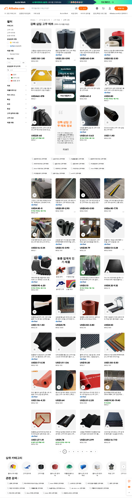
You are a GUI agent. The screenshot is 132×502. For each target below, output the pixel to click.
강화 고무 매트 (12, 483)
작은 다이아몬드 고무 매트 (16, 488)
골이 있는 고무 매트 (58, 173)
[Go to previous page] (60, 452)
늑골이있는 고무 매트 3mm (56, 488)
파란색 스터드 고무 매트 (69, 493)
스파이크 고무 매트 (74, 483)
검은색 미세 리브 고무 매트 (97, 159)
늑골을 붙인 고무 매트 (76, 159)
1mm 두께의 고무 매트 (96, 168)
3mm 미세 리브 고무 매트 (40, 168)
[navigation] (17, 236)
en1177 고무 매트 (75, 173)
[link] (129, 481)
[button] (76, 8)
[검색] (83, 8)
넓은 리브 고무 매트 (59, 164)
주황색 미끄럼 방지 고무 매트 (99, 488)
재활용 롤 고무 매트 (36, 488)
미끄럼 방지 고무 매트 (96, 164)
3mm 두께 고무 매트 (32, 493)
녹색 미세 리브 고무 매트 (40, 164)
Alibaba (32, 20)
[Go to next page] (95, 452)
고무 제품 (56, 20)
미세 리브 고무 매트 (78, 168)
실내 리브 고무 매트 (58, 159)
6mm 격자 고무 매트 (50, 493)
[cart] (103, 9)
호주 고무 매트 (112, 483)
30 (91, 451)
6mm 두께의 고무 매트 (56, 483)
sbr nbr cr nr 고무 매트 (77, 488)
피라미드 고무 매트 (60, 168)
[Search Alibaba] (52, 8)
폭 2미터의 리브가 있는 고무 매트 (33, 483)
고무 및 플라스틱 (44, 20)
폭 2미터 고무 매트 (13, 493)
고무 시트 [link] (66, 20)
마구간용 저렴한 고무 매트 (94, 483)
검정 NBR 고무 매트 (77, 164)
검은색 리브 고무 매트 (39, 159)
